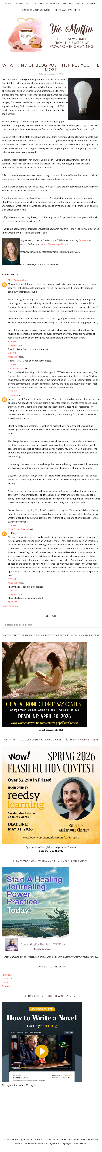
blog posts (28, 264)
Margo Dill (13, 345)
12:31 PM (12, 590)
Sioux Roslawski (16, 280)
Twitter (5, 982)
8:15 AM (12, 341)
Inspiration (52, 264)
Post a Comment (10, 605)
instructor (83, 240)
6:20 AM (12, 579)
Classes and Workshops (46, 3)
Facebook (7, 974)
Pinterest (6, 986)
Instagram (7, 978)
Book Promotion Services (36, 10)
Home (8, 3)
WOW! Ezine (22, 3)
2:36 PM (12, 353)
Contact (92, 3)
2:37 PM (12, 364)
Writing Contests (73, 3)
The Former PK (15, 368)
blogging (40, 264)
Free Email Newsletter (67, 10)
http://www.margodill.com (56, 244)
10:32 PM (12, 391)
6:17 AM (12, 525)
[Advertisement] (51, 1112)
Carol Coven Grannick (18, 529)
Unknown (13, 395)
